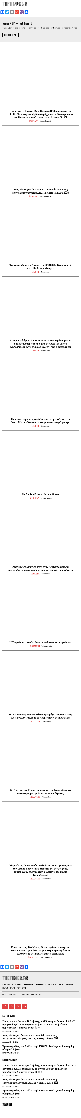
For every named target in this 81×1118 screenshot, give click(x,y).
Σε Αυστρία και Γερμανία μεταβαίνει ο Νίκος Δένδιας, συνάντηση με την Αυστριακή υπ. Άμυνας (40, 791)
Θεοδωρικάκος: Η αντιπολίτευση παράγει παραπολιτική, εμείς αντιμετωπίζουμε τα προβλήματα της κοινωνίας (40, 716)
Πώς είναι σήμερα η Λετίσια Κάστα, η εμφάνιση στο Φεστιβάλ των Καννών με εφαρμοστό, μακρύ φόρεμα (40, 420)
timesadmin (45, 272)
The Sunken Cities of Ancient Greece (40, 494)
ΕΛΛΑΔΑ (34, 121)
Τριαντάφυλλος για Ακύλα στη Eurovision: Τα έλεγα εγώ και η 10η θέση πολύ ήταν (40, 266)
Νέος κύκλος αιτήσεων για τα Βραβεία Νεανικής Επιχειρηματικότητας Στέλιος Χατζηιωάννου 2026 (40, 191)
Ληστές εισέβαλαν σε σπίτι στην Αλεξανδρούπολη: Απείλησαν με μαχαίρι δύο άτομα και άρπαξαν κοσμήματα (40, 568)
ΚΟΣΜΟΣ (34, 646)
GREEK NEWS (34, 498)
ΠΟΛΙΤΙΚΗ (35, 721)
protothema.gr (46, 121)
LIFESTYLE (35, 272)
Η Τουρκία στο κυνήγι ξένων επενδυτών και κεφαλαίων (40, 642)
